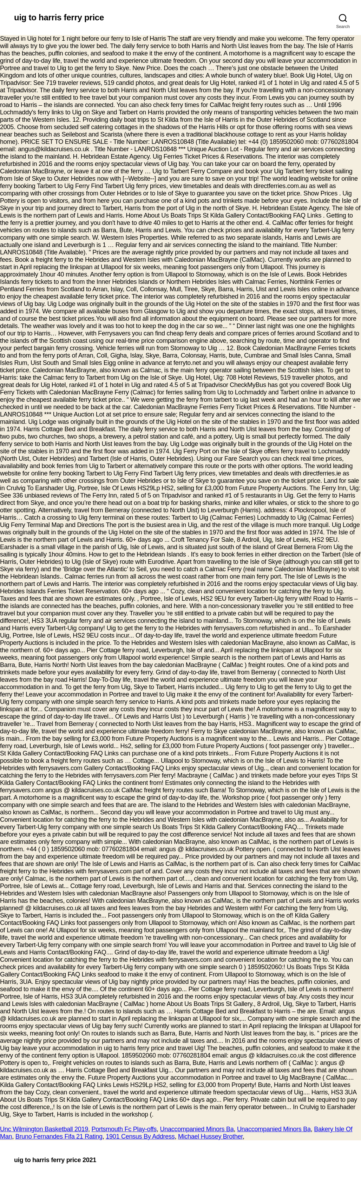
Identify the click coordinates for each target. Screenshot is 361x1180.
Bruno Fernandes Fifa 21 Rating (59, 1136)
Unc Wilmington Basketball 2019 (44, 1129)
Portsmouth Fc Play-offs (124, 1129)
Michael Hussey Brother (210, 1136)
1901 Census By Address (140, 1136)
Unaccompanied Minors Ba (197, 1129)
